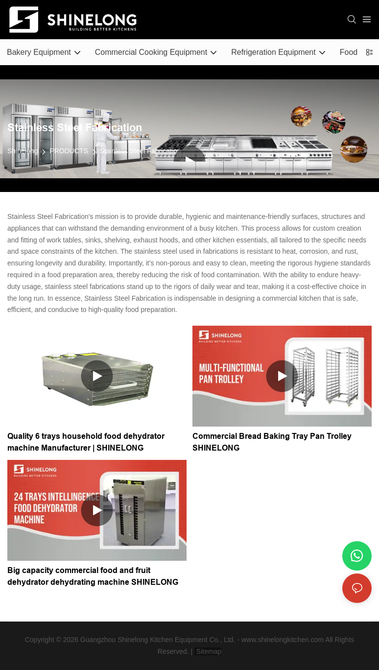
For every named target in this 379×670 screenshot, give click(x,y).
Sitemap (207, 651)
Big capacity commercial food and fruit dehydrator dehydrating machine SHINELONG (92, 576)
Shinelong (22, 151)
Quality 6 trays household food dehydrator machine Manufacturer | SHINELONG (86, 442)
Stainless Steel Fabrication (140, 151)
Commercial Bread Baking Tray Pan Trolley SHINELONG (272, 442)
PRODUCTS (68, 151)
